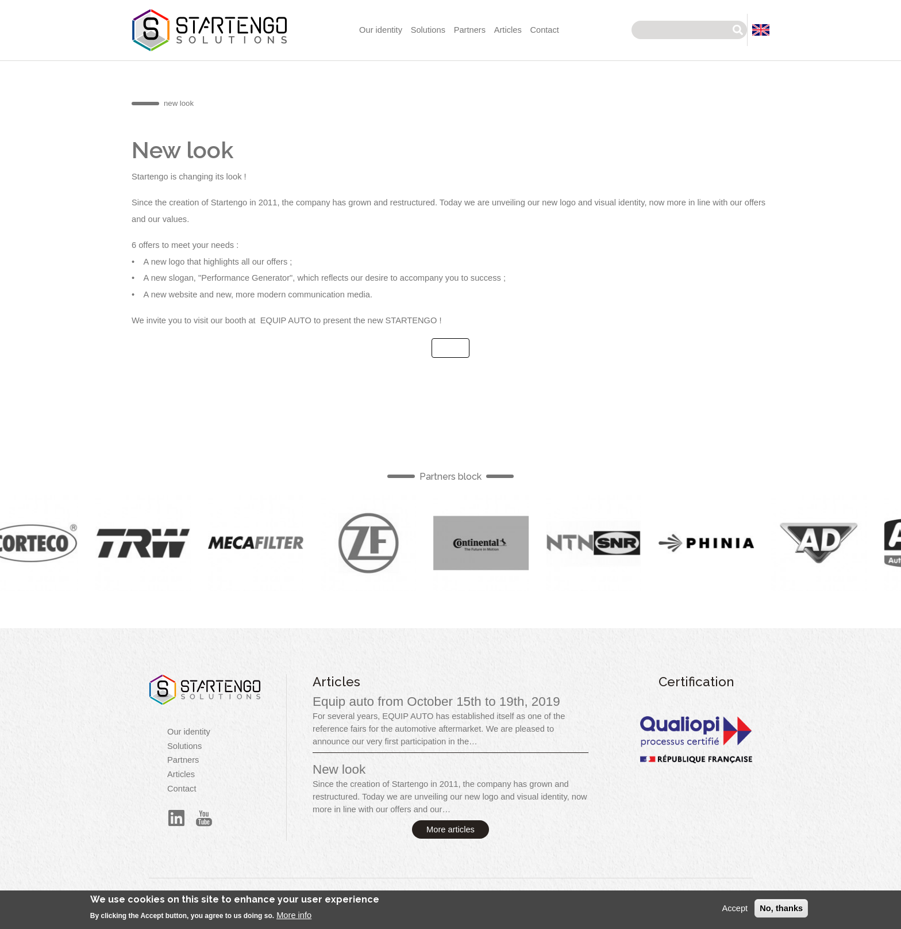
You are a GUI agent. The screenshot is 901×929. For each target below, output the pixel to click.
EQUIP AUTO (285, 320)
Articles (508, 30)
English (149, 543)
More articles (450, 829)
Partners (470, 30)
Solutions (428, 30)
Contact (544, 30)
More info (293, 919)
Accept (735, 911)
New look (339, 769)
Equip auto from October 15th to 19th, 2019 (436, 701)
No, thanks (781, 911)
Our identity (380, 30)
